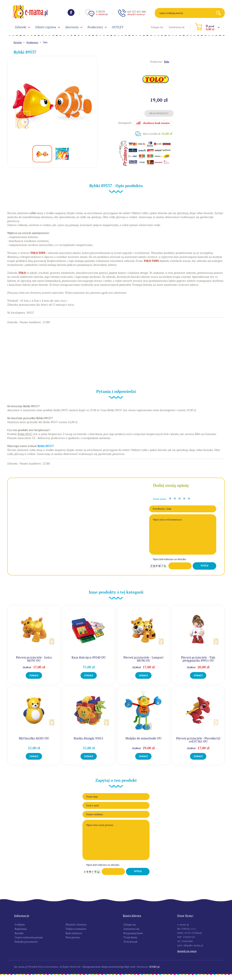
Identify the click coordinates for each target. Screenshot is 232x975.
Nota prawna (73, 937)
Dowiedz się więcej (187, 951)
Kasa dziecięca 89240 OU (88, 657)
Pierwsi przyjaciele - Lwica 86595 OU (34, 658)
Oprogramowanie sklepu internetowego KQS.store (108, 966)
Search (220, 13)
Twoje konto (130, 937)
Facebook (71, 12)
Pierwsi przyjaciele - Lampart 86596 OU (143, 658)
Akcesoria (72, 27)
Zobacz (33, 675)
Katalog (18, 42)
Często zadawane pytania (29, 937)
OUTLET (118, 27)
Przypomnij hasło (133, 933)
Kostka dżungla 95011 (88, 738)
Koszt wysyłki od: (157, 134)
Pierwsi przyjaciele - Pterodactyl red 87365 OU (198, 739)
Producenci (95, 27)
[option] (52, 101)
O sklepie (20, 924)
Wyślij (204, 565)
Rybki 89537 (45, 446)
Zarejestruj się (177, 27)
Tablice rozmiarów (76, 928)
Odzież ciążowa (45, 27)
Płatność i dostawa (76, 924)
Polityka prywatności (26, 941)
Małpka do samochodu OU (143, 738)
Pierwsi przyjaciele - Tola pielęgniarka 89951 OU (198, 658)
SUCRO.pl (154, 966)
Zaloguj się (157, 27)
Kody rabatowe (74, 933)
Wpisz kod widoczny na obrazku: (170, 559)
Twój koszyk (130, 941)
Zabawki (20, 27)
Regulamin (21, 928)
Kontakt (19, 933)
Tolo (45, 42)
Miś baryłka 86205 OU (34, 738)
